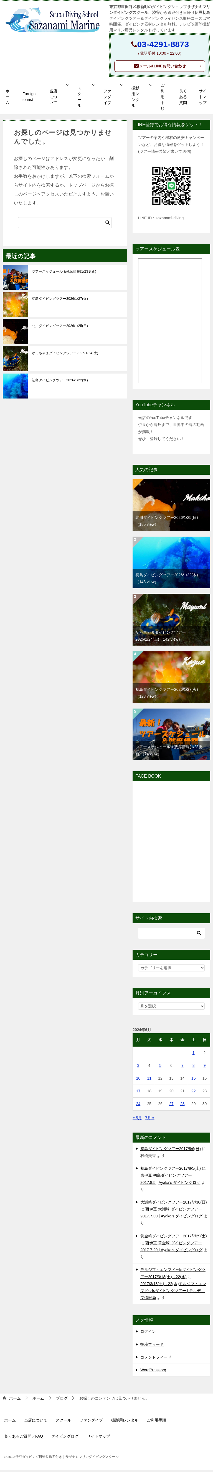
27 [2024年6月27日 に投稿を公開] (171, 1106)
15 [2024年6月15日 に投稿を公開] (193, 1080)
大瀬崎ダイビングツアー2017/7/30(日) (173, 1204)
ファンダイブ (107, 99)
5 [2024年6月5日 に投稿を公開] (160, 1067)
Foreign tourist (29, 99)
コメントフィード (155, 1359)
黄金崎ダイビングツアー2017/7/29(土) (173, 1238)
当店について (53, 99)
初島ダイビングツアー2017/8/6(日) (170, 1150)
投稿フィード (152, 1346)
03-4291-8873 (163, 44)
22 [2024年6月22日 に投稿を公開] (193, 1093)
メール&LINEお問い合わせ (168, 68)
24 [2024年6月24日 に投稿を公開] (138, 1106)
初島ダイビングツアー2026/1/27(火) (60, 301)
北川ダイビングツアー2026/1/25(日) (60, 328)
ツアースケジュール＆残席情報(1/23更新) (64, 273)
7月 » (149, 1120)
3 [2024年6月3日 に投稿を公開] (138, 1067)
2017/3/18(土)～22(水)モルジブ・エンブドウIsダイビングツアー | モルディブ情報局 (173, 1292)
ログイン (148, 1333)
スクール (79, 99)
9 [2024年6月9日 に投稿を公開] (205, 1067)
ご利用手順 (162, 99)
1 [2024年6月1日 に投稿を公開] (193, 1054)
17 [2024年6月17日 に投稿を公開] (138, 1093)
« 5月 (137, 1120)
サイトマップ (203, 99)
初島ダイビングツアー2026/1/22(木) (60, 382)
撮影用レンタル (135, 99)
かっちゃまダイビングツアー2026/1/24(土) (65, 355)
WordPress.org (153, 1372)
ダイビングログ (64, 1438)
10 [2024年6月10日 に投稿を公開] (138, 1080)
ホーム (7, 99)
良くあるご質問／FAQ (23, 1438)
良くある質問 (183, 99)
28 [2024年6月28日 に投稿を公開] (182, 1106)
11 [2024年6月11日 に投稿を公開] (149, 1080)
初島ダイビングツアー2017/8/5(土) (170, 1170)
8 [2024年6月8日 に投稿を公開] (193, 1067)
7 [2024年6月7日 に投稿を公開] (182, 1067)
